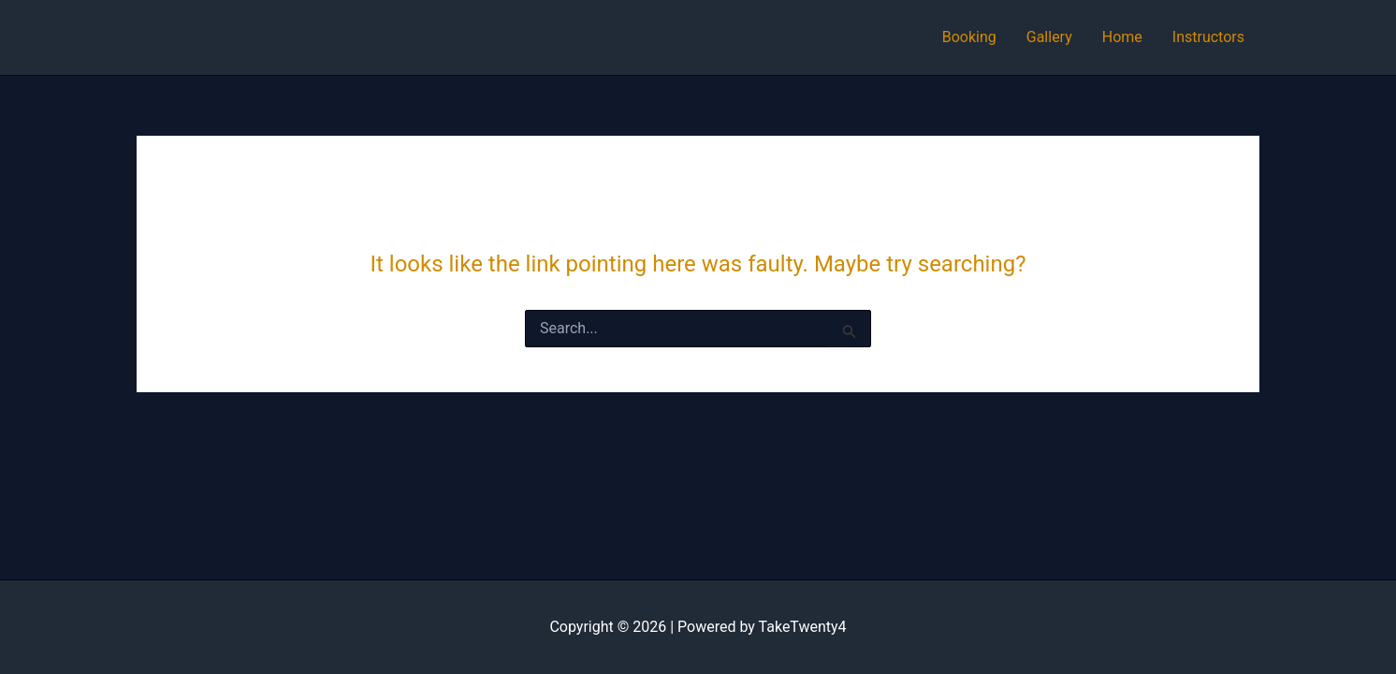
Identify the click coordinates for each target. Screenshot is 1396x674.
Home (1122, 37)
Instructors (1208, 37)
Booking (969, 37)
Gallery (1049, 37)
